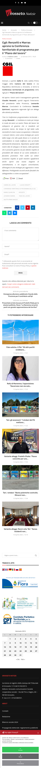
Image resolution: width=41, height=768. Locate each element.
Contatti (5, 711)
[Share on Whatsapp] (4, 213)
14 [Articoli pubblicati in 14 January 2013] (5, 647)
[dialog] (20, 749)
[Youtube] (22, 3)
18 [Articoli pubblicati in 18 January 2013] (26, 647)
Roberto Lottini (12, 57)
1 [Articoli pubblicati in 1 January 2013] (10, 639)
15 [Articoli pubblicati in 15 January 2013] (10, 647)
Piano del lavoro (24, 196)
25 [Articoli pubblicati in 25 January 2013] (26, 651)
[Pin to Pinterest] (27, 207)
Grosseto (14, 30)
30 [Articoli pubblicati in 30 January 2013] (15, 655)
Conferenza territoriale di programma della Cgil (20, 188)
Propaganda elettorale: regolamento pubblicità (20, 728)
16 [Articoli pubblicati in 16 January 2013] (15, 647)
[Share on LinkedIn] (33, 207)
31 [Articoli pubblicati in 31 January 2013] (20, 655)
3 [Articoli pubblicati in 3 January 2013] (20, 639)
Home (4, 30)
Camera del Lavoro (10, 185)
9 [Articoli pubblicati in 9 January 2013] (15, 643)
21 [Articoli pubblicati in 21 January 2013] (5, 651)
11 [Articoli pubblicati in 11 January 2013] (26, 643)
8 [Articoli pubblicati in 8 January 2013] (10, 643)
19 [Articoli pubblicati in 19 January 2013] (31, 647)
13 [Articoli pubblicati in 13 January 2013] (36, 643)
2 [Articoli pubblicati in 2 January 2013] (15, 639)
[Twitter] (18, 3)
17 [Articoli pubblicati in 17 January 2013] (20, 647)
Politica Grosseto (26, 30)
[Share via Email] (15, 213)
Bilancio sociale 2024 (10, 722)
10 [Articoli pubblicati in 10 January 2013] (20, 643)
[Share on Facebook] (17, 207)
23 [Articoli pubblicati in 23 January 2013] (15, 651)
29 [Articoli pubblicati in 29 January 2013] (10, 655)
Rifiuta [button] (20, 756)
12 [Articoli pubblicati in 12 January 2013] (31, 643)
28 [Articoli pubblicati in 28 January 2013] (5, 655)
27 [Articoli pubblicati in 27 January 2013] (36, 651)
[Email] (25, 3)
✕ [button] (38, 733)
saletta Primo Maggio (11, 199)
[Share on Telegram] (9, 213)
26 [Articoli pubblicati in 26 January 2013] (31, 651)
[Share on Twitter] (22, 207)
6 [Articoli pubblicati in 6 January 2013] (36, 639)
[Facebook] (15, 3)
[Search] (29, 23)
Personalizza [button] (20, 762)
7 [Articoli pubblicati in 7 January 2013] (4, 643)
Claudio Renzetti (25, 185)
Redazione (6, 716)
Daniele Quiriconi (9, 192)
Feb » (23, 659)
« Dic (18, 659)
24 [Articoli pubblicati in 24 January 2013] (20, 651)
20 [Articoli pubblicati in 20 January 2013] (36, 647)
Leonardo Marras (9, 196)
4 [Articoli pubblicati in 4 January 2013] (25, 639)
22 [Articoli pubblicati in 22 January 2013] (10, 651)
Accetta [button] (20, 749)
